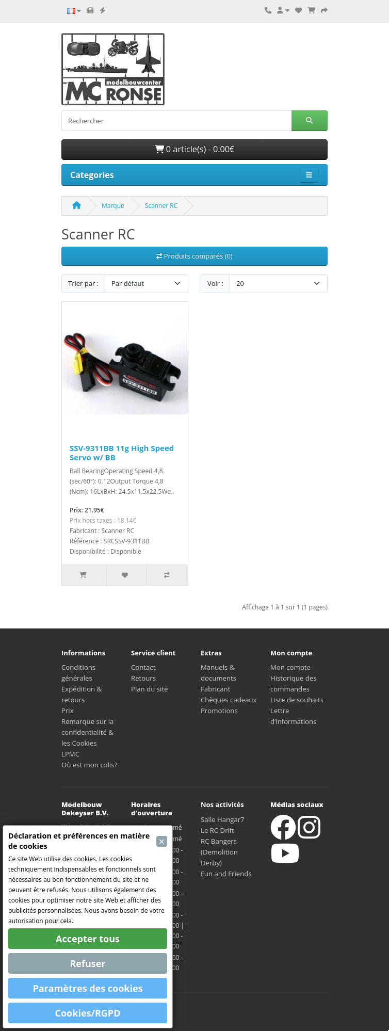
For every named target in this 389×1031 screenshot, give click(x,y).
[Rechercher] (176, 120)
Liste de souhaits (296, 699)
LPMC (70, 754)
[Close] (161, 841)
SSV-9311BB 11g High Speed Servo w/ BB (122, 452)
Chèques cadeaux (229, 699)
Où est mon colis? (89, 764)
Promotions (219, 710)
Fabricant (215, 689)
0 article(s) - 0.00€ (195, 149)
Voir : (215, 283)
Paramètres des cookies (87, 988)
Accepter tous (88, 938)
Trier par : (83, 283)
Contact (143, 667)
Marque (113, 205)
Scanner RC (161, 205)
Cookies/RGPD (88, 1013)
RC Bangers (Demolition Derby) (219, 851)
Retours (143, 678)
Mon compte (290, 667)
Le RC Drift (217, 830)
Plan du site (149, 689)
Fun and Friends (226, 873)
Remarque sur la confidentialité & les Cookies (87, 732)
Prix (67, 710)
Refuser (87, 963)
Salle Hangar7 (223, 819)
